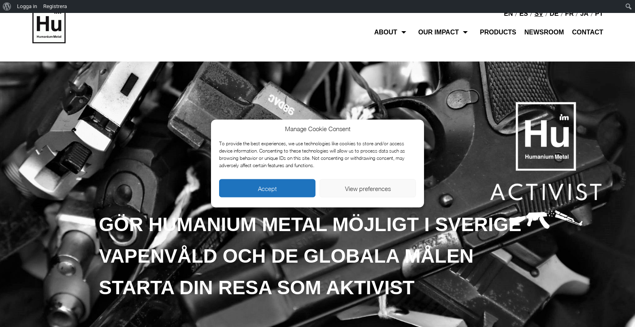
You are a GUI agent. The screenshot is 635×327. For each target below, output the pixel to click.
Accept (267, 188)
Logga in (27, 6)
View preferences (368, 188)
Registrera (55, 6)
